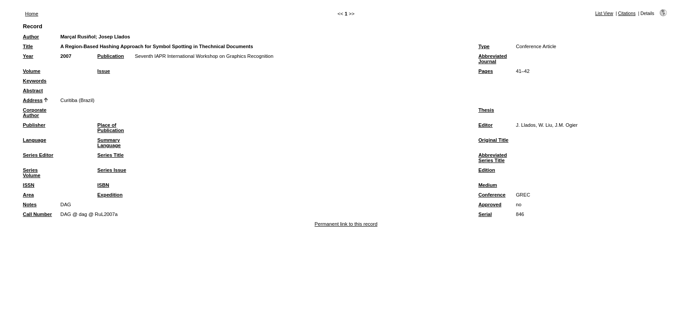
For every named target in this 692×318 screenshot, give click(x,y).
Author (31, 36)
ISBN (103, 185)
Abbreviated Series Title (492, 157)
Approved (489, 204)
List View (604, 13)
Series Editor (38, 155)
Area (28, 194)
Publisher (34, 125)
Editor (485, 125)
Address (33, 100)
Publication (111, 56)
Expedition (110, 194)
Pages (485, 71)
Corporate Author (34, 112)
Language (34, 140)
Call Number (37, 214)
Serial (485, 214)
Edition (486, 170)
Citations (627, 13)
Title (28, 46)
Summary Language (109, 142)
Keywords (34, 80)
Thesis (486, 110)
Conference (492, 194)
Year (28, 56)
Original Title (493, 140)
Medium (487, 185)
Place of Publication (111, 127)
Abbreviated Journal (492, 58)
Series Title (111, 155)
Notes (30, 204)
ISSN (28, 185)
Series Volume (32, 172)
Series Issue (112, 170)
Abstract (33, 90)
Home (31, 13)
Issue (104, 71)
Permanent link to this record (346, 224)
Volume (32, 71)
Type (483, 46)
